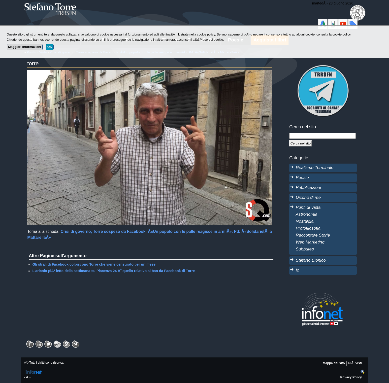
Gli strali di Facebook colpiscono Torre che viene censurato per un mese (93, 264)
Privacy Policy (351, 377)
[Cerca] (300, 143)
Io (297, 270)
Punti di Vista (308, 207)
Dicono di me (308, 197)
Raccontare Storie (313, 235)
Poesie (302, 177)
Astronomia (306, 214)
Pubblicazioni (308, 187)
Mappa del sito (334, 363)
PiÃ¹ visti (355, 363)
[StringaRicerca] (322, 136)
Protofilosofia (308, 228)
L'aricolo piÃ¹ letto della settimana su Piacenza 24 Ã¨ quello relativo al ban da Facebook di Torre (113, 271)
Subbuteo (305, 248)
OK (49, 47)
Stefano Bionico (311, 260)
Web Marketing (310, 242)
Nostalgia (305, 221)
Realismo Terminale (314, 167)
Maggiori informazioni (24, 47)
